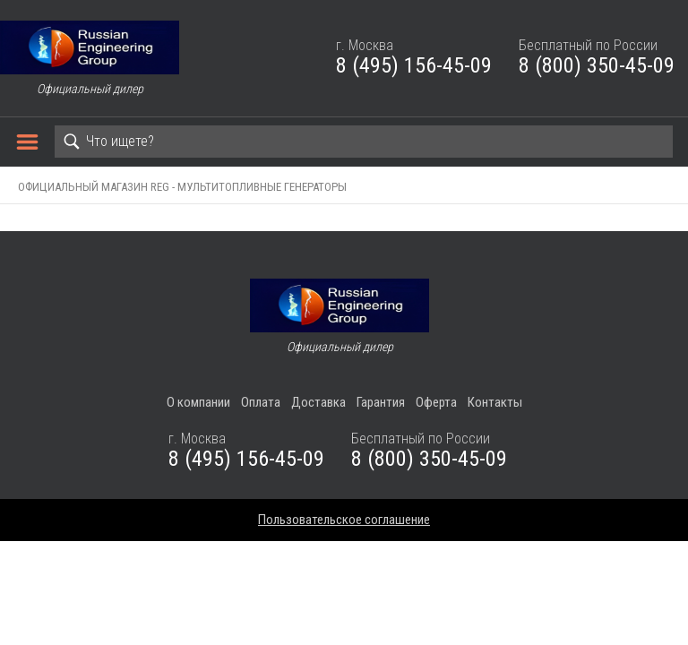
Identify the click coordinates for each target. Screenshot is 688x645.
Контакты (495, 402)
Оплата (260, 402)
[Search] (364, 141)
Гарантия (381, 402)
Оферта (436, 402)
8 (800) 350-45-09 (597, 65)
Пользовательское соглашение (344, 520)
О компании (198, 402)
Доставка (318, 402)
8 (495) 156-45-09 (414, 65)
